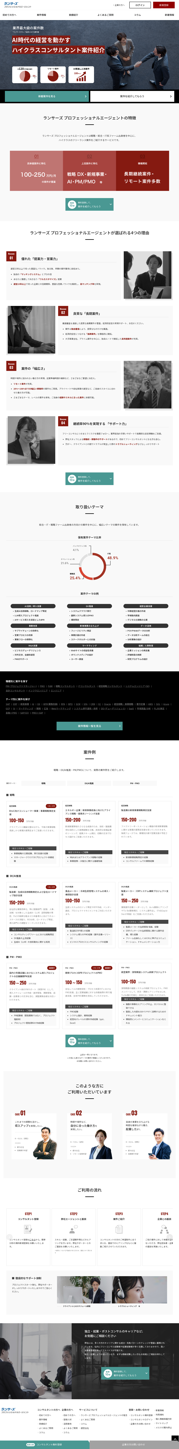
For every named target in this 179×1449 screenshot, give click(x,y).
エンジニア (56, 690)
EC (99, 703)
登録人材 (66, 1419)
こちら (32, 1239)
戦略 (29, 783)
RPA (63, 703)
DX (38, 703)
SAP (8, 703)
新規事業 (24, 703)
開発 (38, 708)
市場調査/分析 (144, 708)
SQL (158, 703)
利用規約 (159, 1414)
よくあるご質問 (45, 1428)
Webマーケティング (61, 708)
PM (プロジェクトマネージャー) (21, 686)
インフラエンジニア (38, 690)
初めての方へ (44, 1415)
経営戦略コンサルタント (110, 686)
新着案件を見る (47, 95)
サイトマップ (161, 1423)
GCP (8, 708)
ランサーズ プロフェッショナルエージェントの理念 (103, 1415)
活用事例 (66, 1423)
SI (14, 708)
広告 (46, 708)
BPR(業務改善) (50, 703)
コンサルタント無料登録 (141, 1415)
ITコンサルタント (86, 686)
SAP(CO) (24, 712)
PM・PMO (63, 783)
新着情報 (159, 1410)
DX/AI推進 (46, 783)
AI (33, 703)
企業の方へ (118, 5)
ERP (15, 703)
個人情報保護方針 (163, 1418)
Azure (166, 703)
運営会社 (84, 1428)
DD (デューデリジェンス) (113, 708)
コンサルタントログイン (141, 1419)
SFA (85, 703)
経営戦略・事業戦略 (123, 703)
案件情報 (42, 1419)
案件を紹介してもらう (132, 95)
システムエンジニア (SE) (137, 686)
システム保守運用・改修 (86, 708)
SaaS (131, 708)
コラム (41, 1432)
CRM (93, 703)
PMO (42, 686)
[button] (170, 1237)
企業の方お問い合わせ (140, 1423)
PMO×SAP (37, 712)
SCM (78, 703)
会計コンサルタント (15, 690)
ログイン (140, 5)
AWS (150, 703)
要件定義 (141, 703)
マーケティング (25, 708)
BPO (70, 703)
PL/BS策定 (159, 708)
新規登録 (164, 5)
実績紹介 (42, 1423)
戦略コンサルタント (65, 686)
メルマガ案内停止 (163, 1427)
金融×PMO (11, 712)
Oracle (107, 703)
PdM (50, 686)
